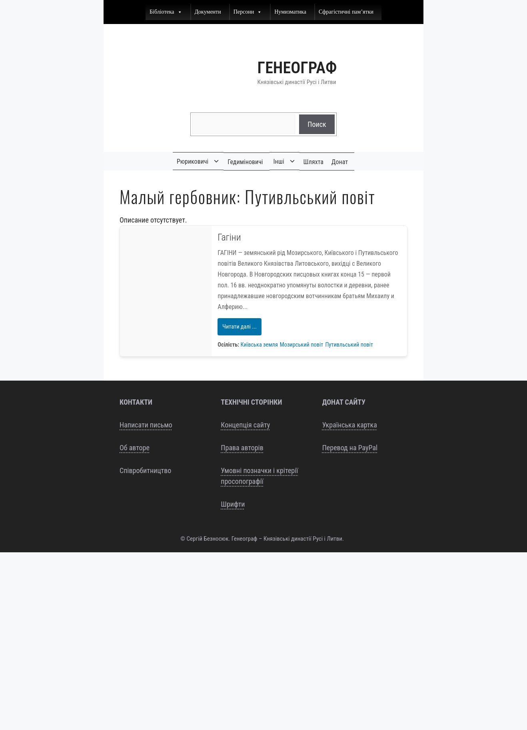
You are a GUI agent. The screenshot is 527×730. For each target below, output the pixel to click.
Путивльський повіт (349, 344)
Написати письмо (146, 425)
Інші (278, 161)
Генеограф (297, 67)
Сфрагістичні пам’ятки (346, 12)
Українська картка (349, 425)
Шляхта (313, 162)
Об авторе (135, 447)
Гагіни (229, 237)
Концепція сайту (245, 425)
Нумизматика (290, 12)
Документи (208, 12)
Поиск (316, 124)
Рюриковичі (192, 161)
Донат (339, 162)
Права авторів (242, 447)
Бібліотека (166, 12)
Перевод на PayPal (350, 447)
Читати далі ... (239, 326)
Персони (248, 12)
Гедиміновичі (245, 162)
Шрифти (233, 504)
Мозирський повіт (301, 344)
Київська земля (259, 344)
